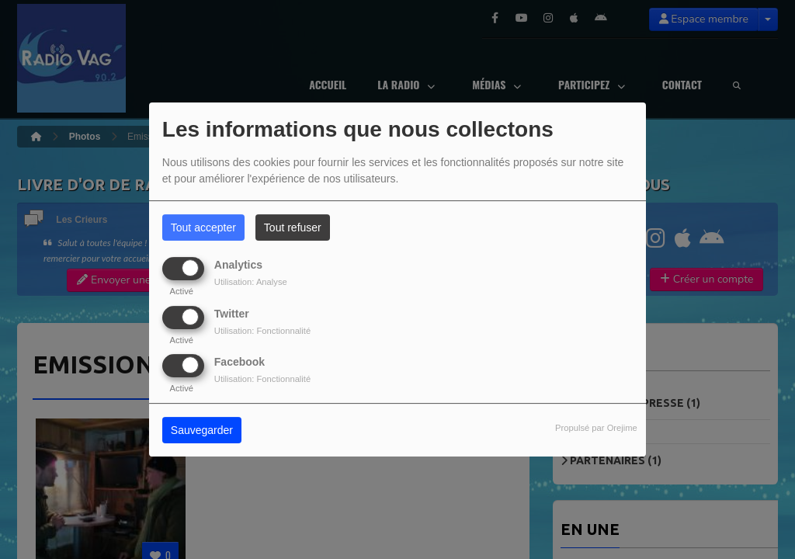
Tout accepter (203, 227)
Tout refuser (292, 227)
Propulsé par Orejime (596, 427)
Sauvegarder (202, 430)
